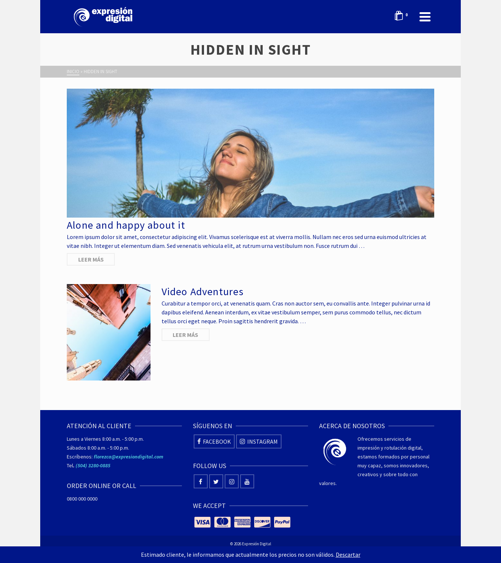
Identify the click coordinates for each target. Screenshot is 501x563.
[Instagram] (258, 441)
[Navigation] (425, 16)
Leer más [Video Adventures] (185, 334)
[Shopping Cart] (403, 16)
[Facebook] (214, 441)
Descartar (348, 554)
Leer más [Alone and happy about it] (91, 259)
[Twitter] (216, 481)
